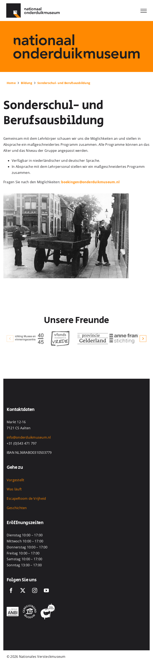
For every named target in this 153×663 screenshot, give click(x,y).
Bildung (26, 83)
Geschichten (17, 508)
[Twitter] (22, 590)
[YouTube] (46, 590)
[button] (10, 338)
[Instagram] (34, 590)
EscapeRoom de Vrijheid (26, 498)
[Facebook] (11, 590)
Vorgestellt (15, 480)
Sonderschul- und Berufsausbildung (63, 83)
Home (11, 83)
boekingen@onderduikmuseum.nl (90, 182)
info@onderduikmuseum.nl (29, 437)
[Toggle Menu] (143, 11)
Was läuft (14, 489)
